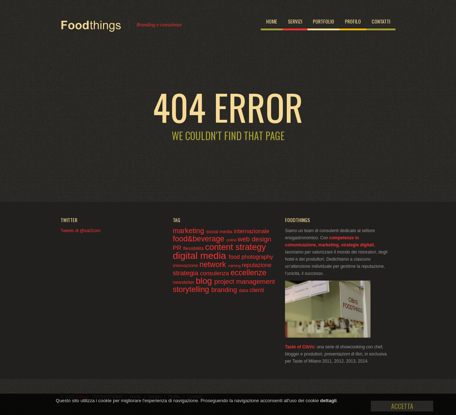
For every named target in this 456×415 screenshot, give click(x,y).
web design (254, 239)
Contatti (381, 21)
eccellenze (248, 272)
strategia (186, 273)
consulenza (215, 273)
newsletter (184, 282)
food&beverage (200, 239)
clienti (256, 290)
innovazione (186, 265)
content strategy (235, 247)
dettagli (328, 400)
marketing (189, 231)
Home (271, 21)
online (232, 240)
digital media (201, 255)
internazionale (251, 231)
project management (244, 281)
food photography (251, 257)
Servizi (295, 21)
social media (220, 231)
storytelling (192, 289)
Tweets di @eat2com (80, 230)
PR (178, 247)
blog (205, 281)
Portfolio (323, 21)
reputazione (256, 265)
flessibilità (194, 248)
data (244, 290)
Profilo (353, 21)
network (214, 264)
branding (225, 289)
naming (235, 265)
